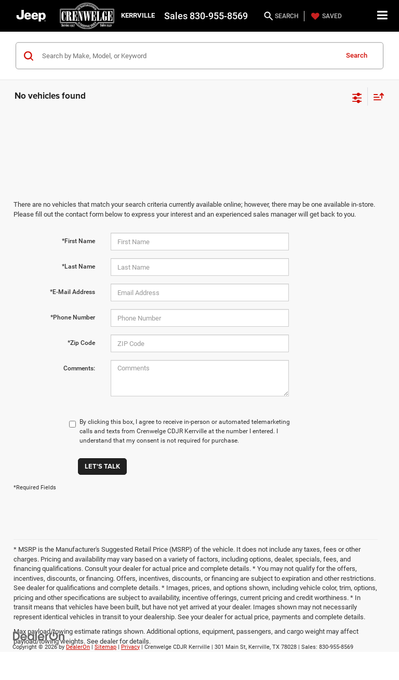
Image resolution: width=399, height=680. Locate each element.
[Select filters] (357, 96)
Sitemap (105, 647)
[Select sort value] (376, 96)
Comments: (79, 368)
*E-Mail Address (72, 292)
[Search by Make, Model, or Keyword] (188, 55)
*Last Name (78, 266)
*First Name (78, 241)
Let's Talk (102, 466)
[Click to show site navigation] (382, 16)
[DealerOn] (38, 635)
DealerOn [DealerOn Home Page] (78, 647)
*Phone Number (72, 317)
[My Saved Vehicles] (325, 16)
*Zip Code (81, 342)
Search (356, 55)
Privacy (130, 647)
